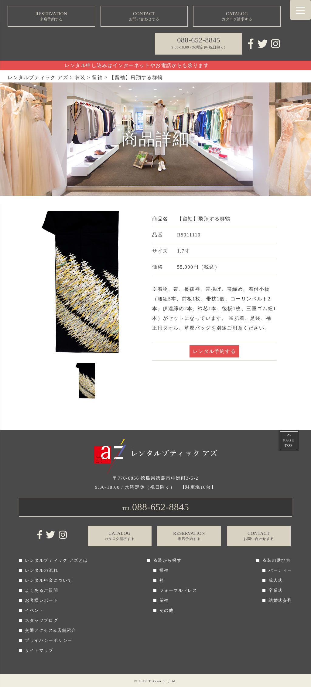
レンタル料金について (48, 580)
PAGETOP (288, 442)
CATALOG (236, 16)
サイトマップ (39, 650)
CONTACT (144, 16)
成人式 (275, 580)
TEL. (155, 506)
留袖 (164, 600)
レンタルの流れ (41, 570)
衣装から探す (167, 560)
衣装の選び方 (276, 560)
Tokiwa (155, 681)
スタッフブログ (41, 620)
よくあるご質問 (41, 590)
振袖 (164, 570)
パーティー (280, 570)
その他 (166, 610)
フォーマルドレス (178, 590)
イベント (34, 610)
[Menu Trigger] (300, 10)
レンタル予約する (214, 351)
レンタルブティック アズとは (56, 560)
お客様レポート (41, 600)
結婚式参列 (280, 600)
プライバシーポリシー (48, 640)
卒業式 (275, 590)
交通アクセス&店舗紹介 (50, 630)
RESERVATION (51, 16)
